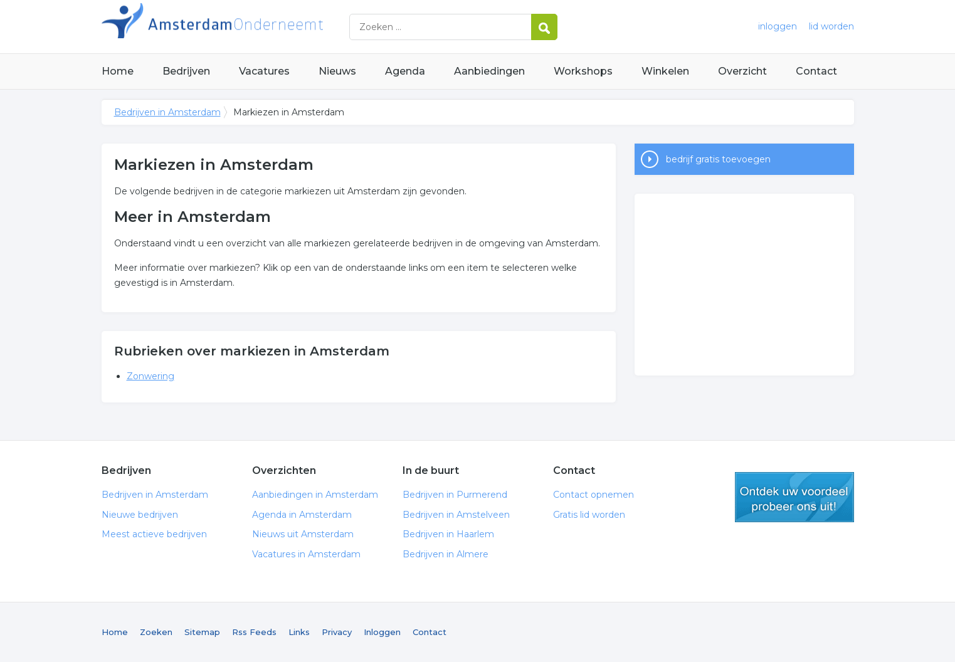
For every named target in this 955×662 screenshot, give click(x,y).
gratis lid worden (794, 497)
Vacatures (264, 71)
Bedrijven (186, 71)
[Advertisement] (744, 284)
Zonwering (150, 376)
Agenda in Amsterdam (302, 514)
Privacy (337, 632)
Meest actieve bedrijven (154, 534)
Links (299, 632)
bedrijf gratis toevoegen (718, 159)
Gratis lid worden (589, 514)
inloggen (777, 26)
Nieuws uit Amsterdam (303, 534)
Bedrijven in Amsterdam (258, 26)
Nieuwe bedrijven (140, 514)
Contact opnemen (593, 494)
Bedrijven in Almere (445, 554)
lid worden (831, 26)
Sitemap (202, 632)
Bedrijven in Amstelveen (456, 514)
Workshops (583, 71)
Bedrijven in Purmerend (455, 494)
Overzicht (742, 71)
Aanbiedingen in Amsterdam (315, 494)
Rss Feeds (254, 632)
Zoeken (156, 632)
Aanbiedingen (489, 71)
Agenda (405, 71)
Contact (816, 71)
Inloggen (382, 632)
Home (118, 71)
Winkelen (665, 71)
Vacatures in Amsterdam (306, 554)
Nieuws (337, 71)
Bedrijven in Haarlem (448, 534)
